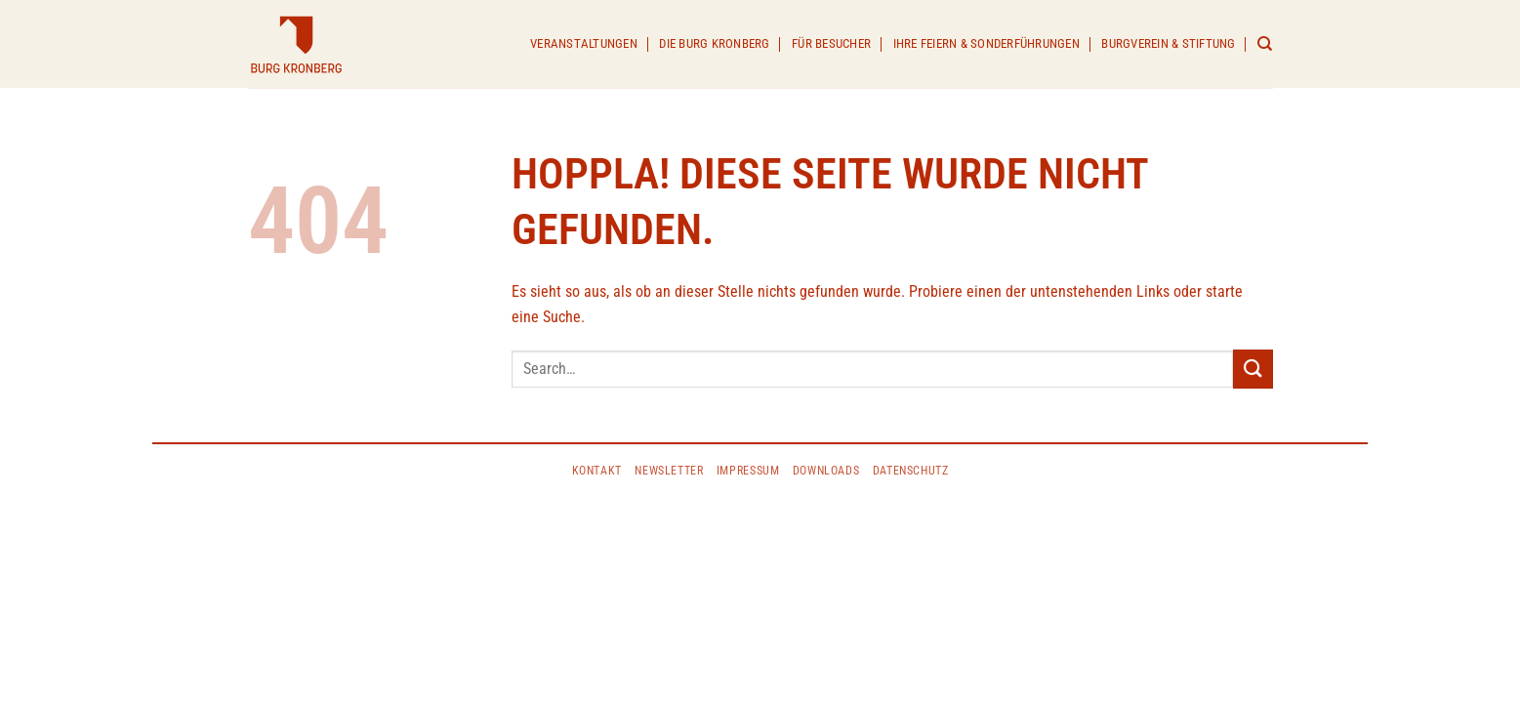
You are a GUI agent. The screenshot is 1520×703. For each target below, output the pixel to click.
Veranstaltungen (583, 43)
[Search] (1264, 43)
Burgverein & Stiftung (1168, 43)
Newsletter (669, 470)
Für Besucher (831, 43)
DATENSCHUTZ (911, 470)
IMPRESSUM (748, 470)
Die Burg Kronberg (714, 43)
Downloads (826, 470)
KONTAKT (597, 470)
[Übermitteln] (1252, 369)
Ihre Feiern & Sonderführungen (986, 43)
